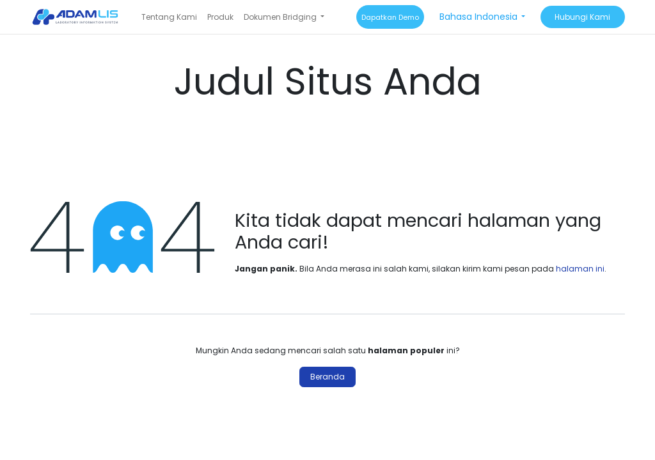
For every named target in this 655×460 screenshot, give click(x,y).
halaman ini (580, 268)
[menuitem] (169, 17)
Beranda (327, 376)
